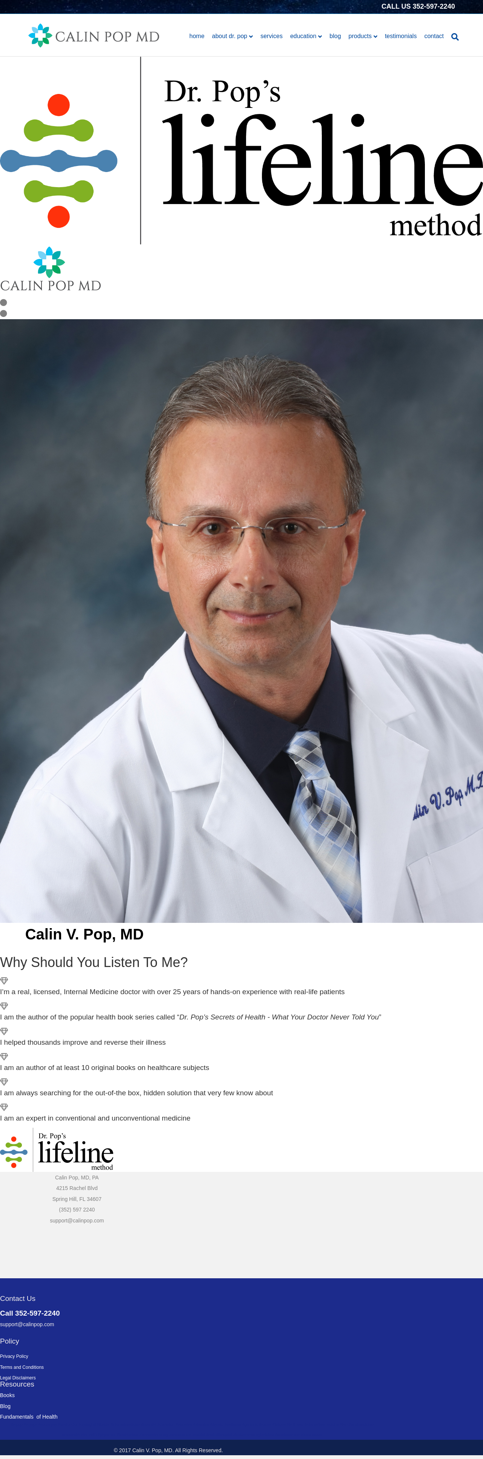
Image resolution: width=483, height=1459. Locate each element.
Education (303, 36)
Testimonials (401, 36)
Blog (335, 36)
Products (360, 36)
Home (197, 36)
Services (271, 36)
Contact (434, 36)
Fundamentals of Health (29, 1417)
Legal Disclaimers (18, 1378)
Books (7, 1395)
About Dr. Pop (229, 36)
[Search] (453, 37)
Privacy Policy (14, 1356)
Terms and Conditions (22, 1367)
